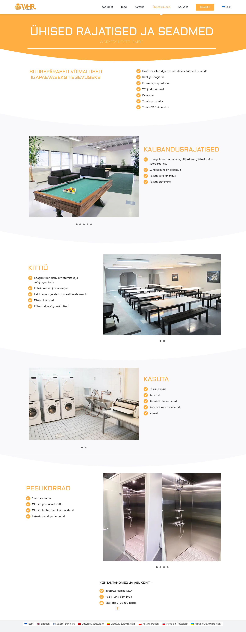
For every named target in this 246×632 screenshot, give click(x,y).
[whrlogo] (26, 3)
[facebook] (117, 608)
